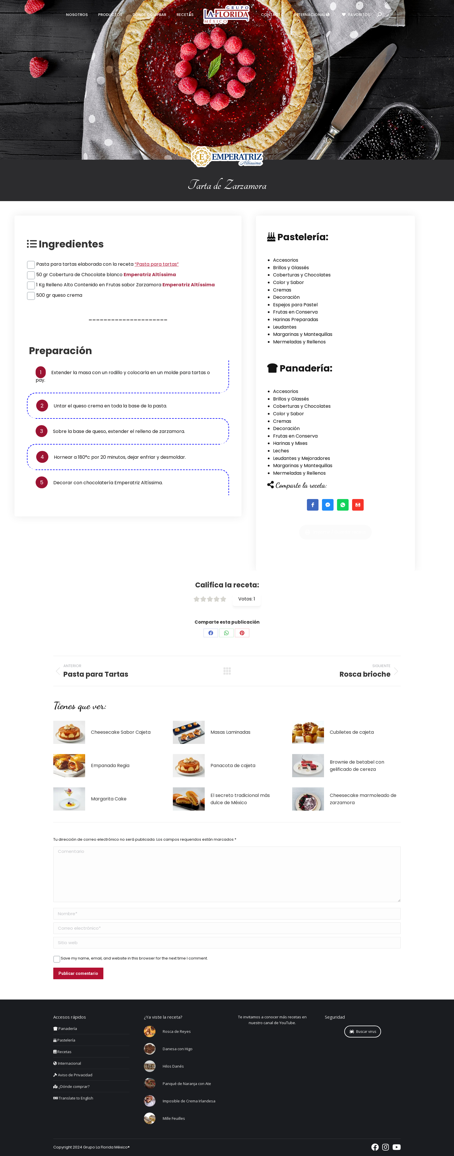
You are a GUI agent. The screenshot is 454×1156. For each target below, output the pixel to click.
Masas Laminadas (230, 732)
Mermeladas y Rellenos (299, 341)
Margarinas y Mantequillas (302, 334)
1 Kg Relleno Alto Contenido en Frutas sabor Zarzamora (125, 284)
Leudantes (284, 327)
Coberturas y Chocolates (302, 275)
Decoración (286, 297)
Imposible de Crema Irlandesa (189, 1101)
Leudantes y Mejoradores (301, 458)
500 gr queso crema (59, 295)
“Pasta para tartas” (157, 264)
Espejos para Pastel (295, 304)
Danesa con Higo (178, 1048)
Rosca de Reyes (177, 1031)
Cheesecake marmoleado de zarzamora (363, 799)
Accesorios (285, 260)
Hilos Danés (173, 1066)
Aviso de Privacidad (72, 1074)
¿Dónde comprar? (71, 1086)
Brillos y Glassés (291, 267)
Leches (281, 450)
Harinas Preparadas (295, 319)
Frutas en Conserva (295, 312)
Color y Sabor (288, 282)
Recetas (62, 1051)
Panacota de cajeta (232, 765)
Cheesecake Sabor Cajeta (121, 732)
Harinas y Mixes (290, 443)
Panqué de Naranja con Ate (187, 1083)
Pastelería (64, 1040)
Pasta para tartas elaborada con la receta (107, 264)
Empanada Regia (110, 765)
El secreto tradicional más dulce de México (240, 799)
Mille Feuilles (174, 1118)
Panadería (65, 1028)
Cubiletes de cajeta (352, 732)
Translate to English (73, 1098)
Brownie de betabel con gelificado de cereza (357, 766)
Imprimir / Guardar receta (335, 546)
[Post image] (69, 732)
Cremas (282, 290)
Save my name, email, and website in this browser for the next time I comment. (134, 958)
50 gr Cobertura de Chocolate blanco (106, 274)
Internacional (67, 1063)
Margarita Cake (109, 798)
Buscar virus (362, 1031)
